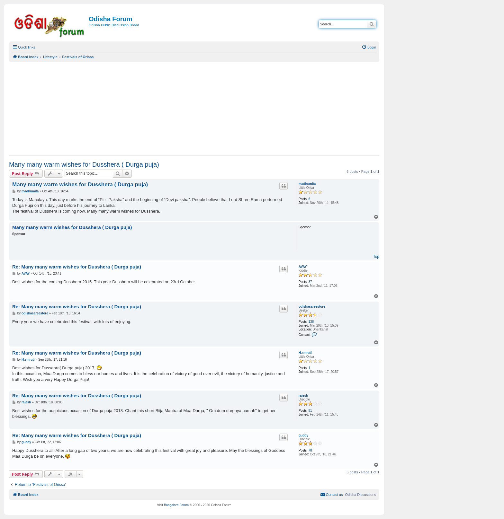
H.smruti (305, 353)
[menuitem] (369, 47)
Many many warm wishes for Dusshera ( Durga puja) (84, 164)
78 (310, 450)
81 (310, 410)
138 (311, 321)
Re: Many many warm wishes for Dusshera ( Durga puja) (76, 266)
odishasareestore (312, 306)
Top (376, 256)
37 (310, 282)
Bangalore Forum (176, 505)
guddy (303, 435)
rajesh (303, 395)
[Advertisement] (194, 109)
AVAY (303, 266)
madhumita (307, 184)
